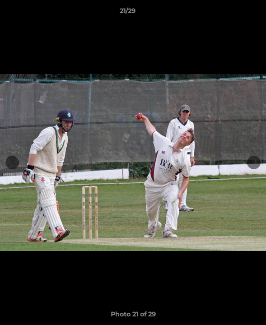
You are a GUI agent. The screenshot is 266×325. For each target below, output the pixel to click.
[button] (233, 13)
